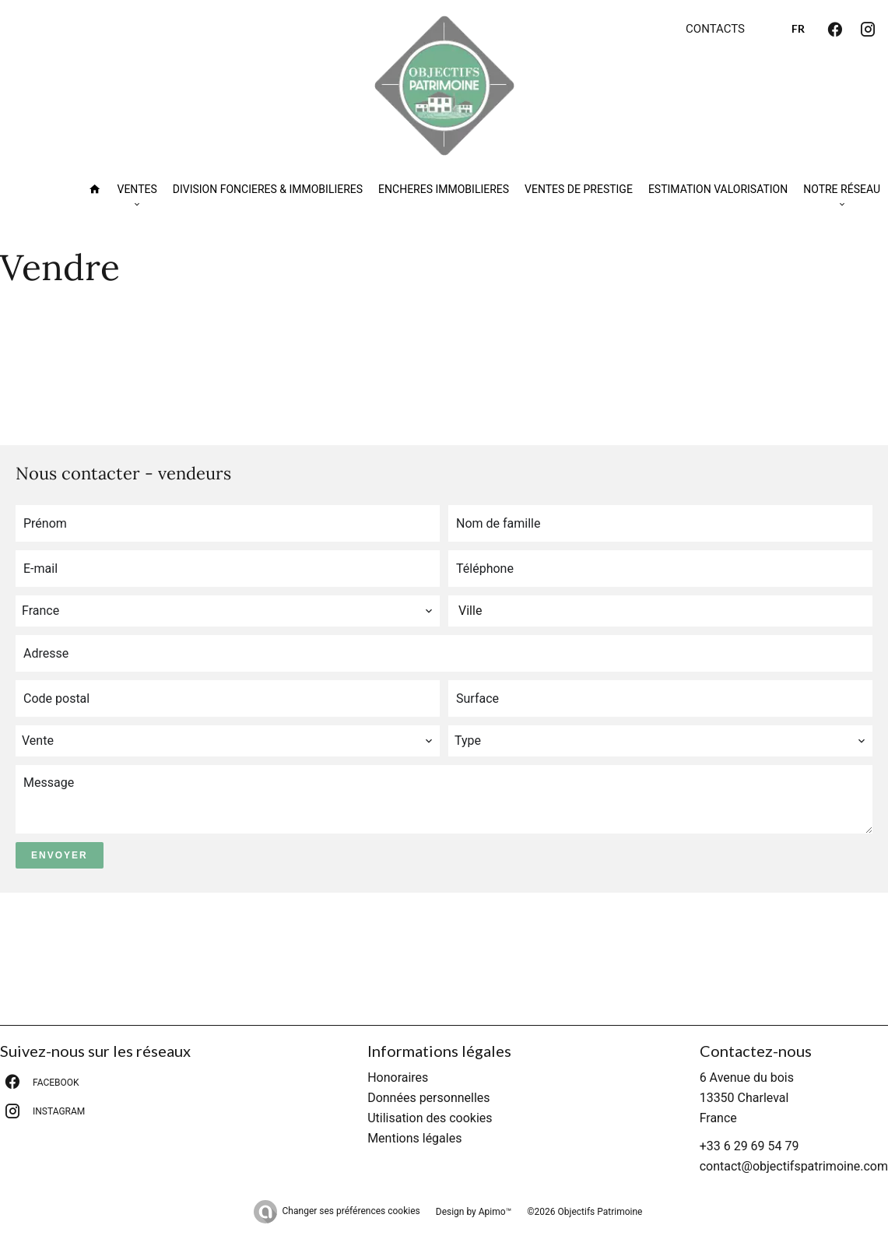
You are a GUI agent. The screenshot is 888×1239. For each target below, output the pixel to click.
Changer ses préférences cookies (351, 1211)
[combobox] (228, 611)
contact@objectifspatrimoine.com (794, 1166)
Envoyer (59, 855)
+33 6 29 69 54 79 (749, 1146)
